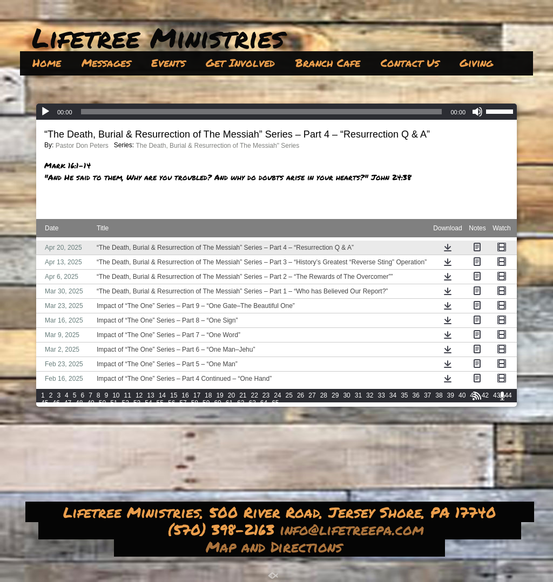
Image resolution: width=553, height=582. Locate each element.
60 (217, 403)
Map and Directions (277, 546)
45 (44, 403)
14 (162, 395)
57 (182, 403)
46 (55, 403)
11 (127, 395)
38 (438, 395)
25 (289, 395)
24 (277, 395)
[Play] (45, 111)
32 (369, 395)
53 (136, 403)
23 (265, 395)
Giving (476, 62)
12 (139, 395)
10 (115, 395)
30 (346, 395)
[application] (276, 112)
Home (46, 62)
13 (150, 395)
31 (358, 395)
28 (323, 395)
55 (160, 403)
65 (275, 403)
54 (148, 403)
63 (251, 403)
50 (102, 403)
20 (231, 395)
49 (90, 403)
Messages (106, 62)
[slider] (261, 111)
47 (67, 403)
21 (242, 395)
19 (219, 395)
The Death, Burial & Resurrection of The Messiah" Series (217, 145)
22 (254, 395)
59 (206, 403)
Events (168, 62)
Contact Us (410, 62)
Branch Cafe (327, 62)
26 (300, 395)
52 (125, 403)
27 (311, 395)
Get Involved (240, 62)
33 (381, 395)
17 (196, 395)
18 (208, 395)
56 (171, 403)
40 (462, 395)
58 (194, 403)
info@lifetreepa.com (354, 529)
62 (240, 403)
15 (173, 395)
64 (263, 403)
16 (184, 395)
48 (79, 403)
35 (404, 395)
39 (450, 395)
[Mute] (477, 111)
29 (335, 395)
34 (392, 395)
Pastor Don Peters (82, 145)
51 (113, 403)
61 (229, 403)
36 (416, 395)
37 (427, 395)
